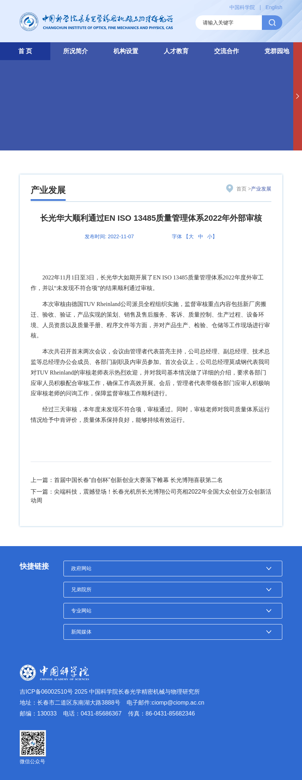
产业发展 (48, 190)
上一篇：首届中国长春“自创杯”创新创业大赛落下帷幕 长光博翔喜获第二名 (127, 480)
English (274, 7)
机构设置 (125, 51)
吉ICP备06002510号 (46, 692)
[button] (297, 96)
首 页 (25, 51)
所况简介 (75, 51)
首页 (241, 189)
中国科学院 (242, 7)
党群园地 (276, 51)
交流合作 (226, 51)
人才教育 (176, 51)
